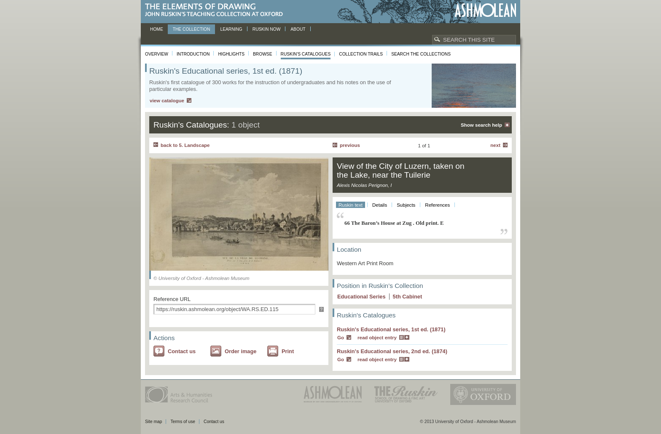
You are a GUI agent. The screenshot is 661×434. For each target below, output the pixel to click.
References (437, 205)
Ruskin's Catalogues (306, 54)
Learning (231, 29)
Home (156, 29)
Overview (156, 54)
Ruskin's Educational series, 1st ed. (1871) (391, 329)
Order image (240, 351)
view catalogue (167, 100)
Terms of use (182, 421)
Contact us (182, 351)
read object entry (377, 337)
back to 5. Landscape (185, 145)
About (297, 29)
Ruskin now (267, 29)
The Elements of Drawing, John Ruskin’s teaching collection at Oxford (216, 10)
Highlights (231, 54)
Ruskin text (351, 205)
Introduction (193, 54)
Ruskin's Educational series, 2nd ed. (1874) (392, 351)
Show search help (481, 125)
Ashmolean (485, 10)
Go (340, 337)
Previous (350, 145)
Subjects (406, 205)
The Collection (191, 29)
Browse (262, 54)
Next (495, 145)
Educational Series (361, 296)
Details (379, 205)
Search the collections (421, 54)
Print (288, 351)
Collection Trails (361, 54)
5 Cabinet (407, 296)
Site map (153, 421)
